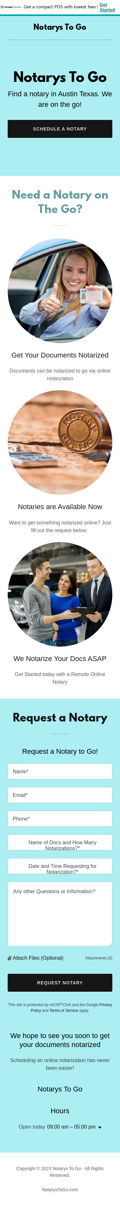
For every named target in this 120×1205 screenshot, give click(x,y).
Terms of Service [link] (64, 1010)
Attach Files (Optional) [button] (38, 958)
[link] (60, 28)
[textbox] (60, 771)
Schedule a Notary (60, 128)
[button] (10, 958)
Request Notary (60, 982)
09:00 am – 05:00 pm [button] (71, 1127)
